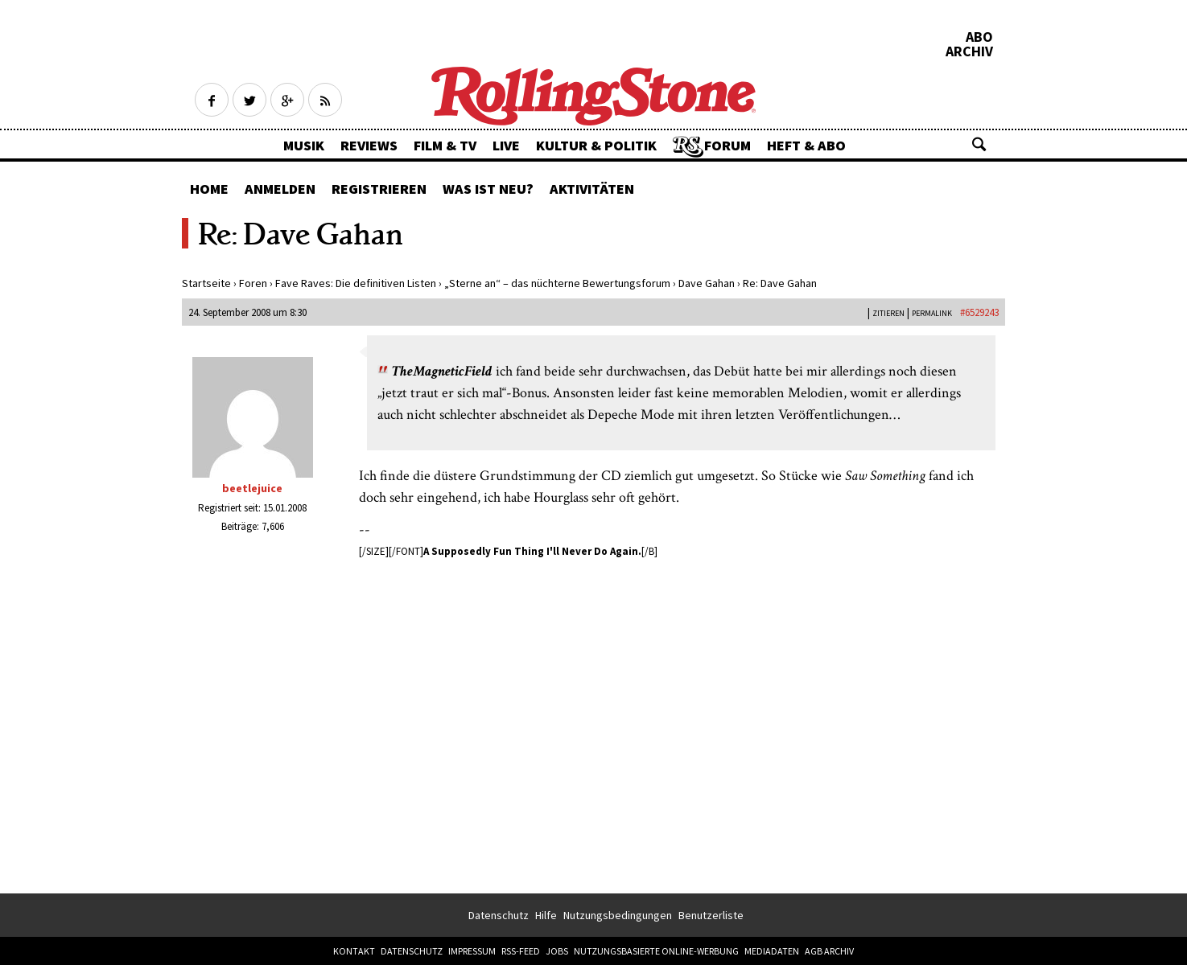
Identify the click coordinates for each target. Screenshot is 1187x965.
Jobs (557, 951)
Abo (979, 37)
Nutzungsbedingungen (617, 915)
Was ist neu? (488, 188)
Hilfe (546, 915)
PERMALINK (932, 313)
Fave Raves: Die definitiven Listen (355, 283)
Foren (253, 283)
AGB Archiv (829, 951)
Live (506, 145)
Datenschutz (498, 915)
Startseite (206, 283)
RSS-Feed (520, 951)
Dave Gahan (706, 283)
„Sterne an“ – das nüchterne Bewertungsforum (557, 283)
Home (209, 188)
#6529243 (979, 312)
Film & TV (445, 145)
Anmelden (280, 188)
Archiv (969, 51)
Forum (727, 145)
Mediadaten (771, 951)
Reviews (369, 145)
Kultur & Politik (596, 145)
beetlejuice (252, 488)
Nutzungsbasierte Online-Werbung (656, 951)
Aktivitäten (592, 188)
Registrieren (379, 188)
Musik (303, 145)
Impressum (472, 951)
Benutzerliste (711, 915)
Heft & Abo (806, 145)
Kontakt (354, 951)
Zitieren (888, 313)
